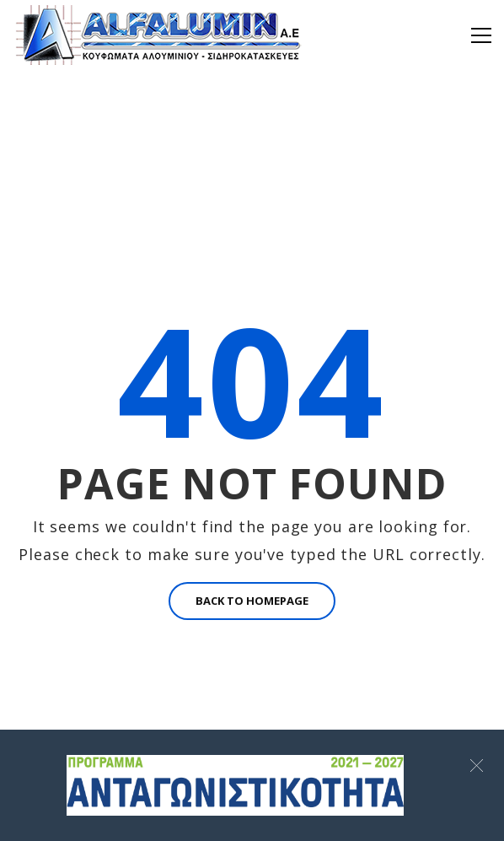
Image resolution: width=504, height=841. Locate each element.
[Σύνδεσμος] (235, 785)
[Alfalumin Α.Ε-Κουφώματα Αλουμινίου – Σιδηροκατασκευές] (160, 33)
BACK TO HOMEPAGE (252, 600)
